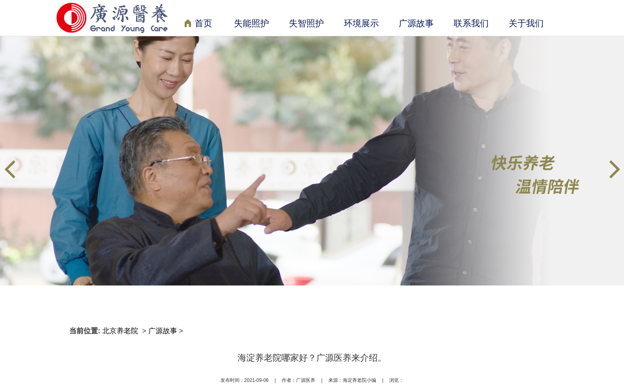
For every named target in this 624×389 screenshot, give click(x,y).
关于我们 (526, 23)
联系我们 (471, 23)
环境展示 (361, 23)
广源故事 (416, 23)
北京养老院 (121, 331)
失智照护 (306, 23)
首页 (198, 24)
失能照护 (251, 23)
